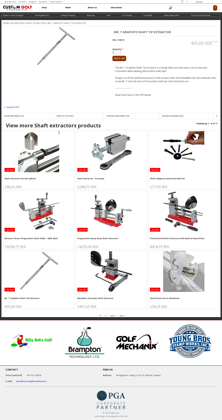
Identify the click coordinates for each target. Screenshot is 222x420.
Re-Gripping (127, 15)
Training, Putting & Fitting (200, 15)
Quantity (117, 49)
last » (122, 315)
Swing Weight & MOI (171, 15)
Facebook (22, 2)
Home (6, 23)
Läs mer (9, 170)
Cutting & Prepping (68, 15)
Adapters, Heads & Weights (13, 15)
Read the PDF (13, 107)
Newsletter (43, 2)
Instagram (32, 2)
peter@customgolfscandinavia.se (31, 381)
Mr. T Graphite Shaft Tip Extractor (67, 23)
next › (113, 315)
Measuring (91, 15)
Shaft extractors (35, 23)
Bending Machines (42, 15)
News (68, 7)
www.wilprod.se (10, 2)
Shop (44, 7)
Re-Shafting (148, 15)
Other (108, 15)
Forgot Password (56, 2)
